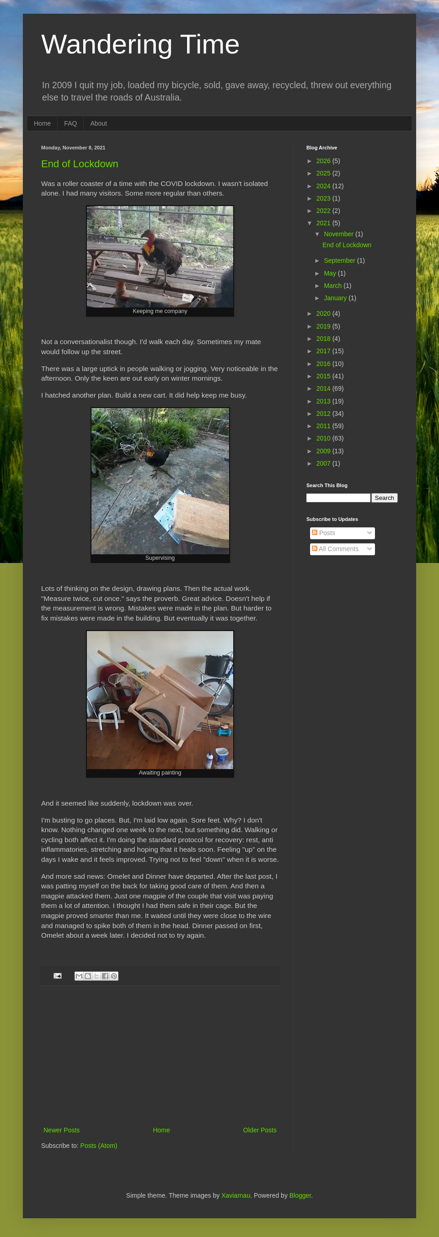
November (339, 234)
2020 (324, 313)
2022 (324, 210)
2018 (324, 338)
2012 (324, 413)
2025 (324, 173)
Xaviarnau (235, 1195)
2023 (324, 198)
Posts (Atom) (99, 1145)
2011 (324, 426)
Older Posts (260, 1130)
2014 (324, 388)
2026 (324, 161)
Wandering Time (140, 44)
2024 (324, 186)
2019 (324, 326)
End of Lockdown (79, 164)
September (340, 260)
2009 (324, 451)
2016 (324, 363)
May (330, 273)
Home (42, 123)
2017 (324, 351)
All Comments (335, 548)
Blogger (300, 1195)
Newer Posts (61, 1130)
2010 (324, 438)
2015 (324, 376)
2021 (324, 223)
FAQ (70, 123)
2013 (324, 401)
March (333, 285)
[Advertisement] (160, 1056)
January (336, 298)
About (98, 123)
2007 (324, 463)
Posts (323, 532)
